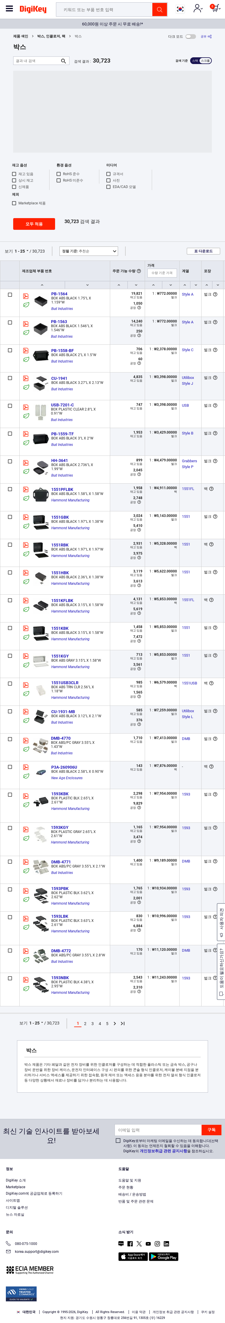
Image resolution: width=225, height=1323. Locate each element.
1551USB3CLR (65, 682)
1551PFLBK (62, 489)
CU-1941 (59, 378)
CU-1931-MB (63, 711)
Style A (187, 294)
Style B (187, 433)
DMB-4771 (61, 862)
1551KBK (60, 628)
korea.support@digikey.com (32, 1252)
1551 (186, 516)
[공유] (206, 36)
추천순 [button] (75, 251)
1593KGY (60, 827)
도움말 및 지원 (129, 1180)
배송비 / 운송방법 (132, 1194)
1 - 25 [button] (20, 251)
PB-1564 (59, 293)
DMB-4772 (61, 950)
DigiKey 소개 (16, 1180)
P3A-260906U (64, 767)
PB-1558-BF (62, 350)
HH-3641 (59, 460)
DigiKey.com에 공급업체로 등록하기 (34, 1193)
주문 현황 (125, 1187)
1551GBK (60, 517)
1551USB (189, 683)
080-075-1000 (21, 1244)
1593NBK (60, 977)
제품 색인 (20, 36)
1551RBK (60, 545)
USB (185, 405)
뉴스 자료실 (15, 1214)
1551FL (188, 489)
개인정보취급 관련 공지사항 (163, 1151)
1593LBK (59, 916)
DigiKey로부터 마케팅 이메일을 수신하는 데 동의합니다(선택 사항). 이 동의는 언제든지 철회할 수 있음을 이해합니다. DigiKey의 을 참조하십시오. (170, 1146)
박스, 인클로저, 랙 (51, 36)
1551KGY (60, 656)
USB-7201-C (62, 405)
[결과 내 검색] (36, 61)
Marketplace (15, 1187)
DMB (186, 738)
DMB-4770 (61, 738)
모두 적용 (34, 224)
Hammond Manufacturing (70, 500)
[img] (33, 10)
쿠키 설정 (208, 1312)
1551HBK (60, 572)
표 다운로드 (203, 251)
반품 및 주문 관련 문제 (136, 1201)
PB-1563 (59, 321)
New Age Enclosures (67, 778)
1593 (186, 794)
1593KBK (60, 793)
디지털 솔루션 (17, 1207)
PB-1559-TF (62, 434)
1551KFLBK (62, 600)
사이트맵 (13, 1200)
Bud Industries (62, 309)
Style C (187, 350)
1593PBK (60, 888)
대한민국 (25, 1312)
